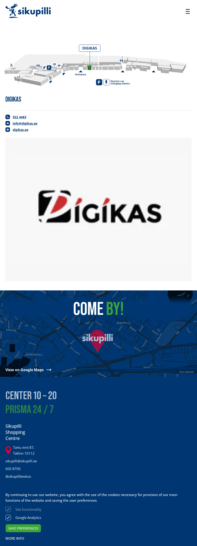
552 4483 (19, 117)
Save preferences (23, 528)
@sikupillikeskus (18, 476)
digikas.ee (20, 130)
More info (14, 538)
